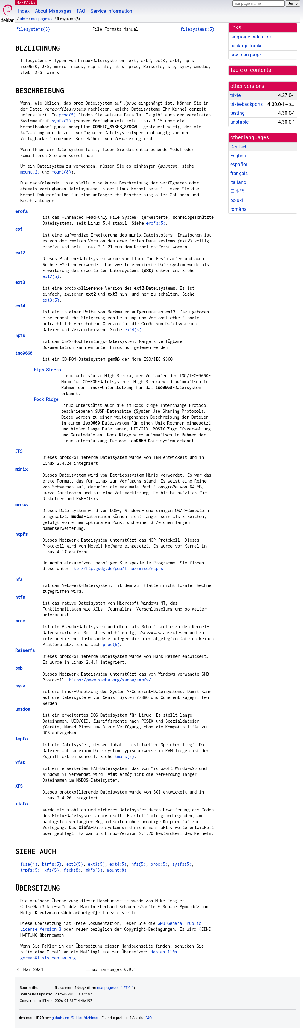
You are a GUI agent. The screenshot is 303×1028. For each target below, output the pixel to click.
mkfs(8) (94, 869)
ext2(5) (51, 276)
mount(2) (30, 171)
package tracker (247, 45)
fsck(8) (72, 869)
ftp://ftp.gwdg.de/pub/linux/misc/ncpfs (117, 568)
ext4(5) (133, 329)
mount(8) (61, 171)
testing (237, 113)
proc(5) (67, 114)
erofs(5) (155, 223)
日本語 (237, 191)
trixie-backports (246, 104)
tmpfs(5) (124, 756)
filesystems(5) (33, 29)
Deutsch (239, 147)
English (238, 155)
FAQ (81, 11)
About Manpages (53, 11)
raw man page (245, 55)
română (238, 209)
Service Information (111, 11)
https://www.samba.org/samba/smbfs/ (110, 679)
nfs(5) (138, 864)
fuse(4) (28, 864)
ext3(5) (51, 299)
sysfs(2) (61, 120)
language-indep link (251, 37)
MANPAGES (26, 2)
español (238, 164)
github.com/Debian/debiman (76, 1018)
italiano (238, 182)
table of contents (251, 70)
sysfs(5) (181, 864)
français (239, 173)
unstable (239, 122)
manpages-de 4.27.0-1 (115, 988)
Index (24, 11)
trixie (24, 19)
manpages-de (42, 19)
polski (236, 200)
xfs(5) (51, 869)
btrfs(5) (51, 864)
